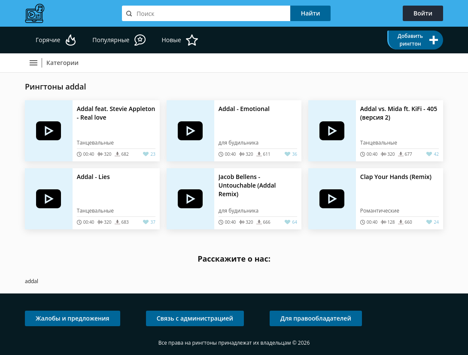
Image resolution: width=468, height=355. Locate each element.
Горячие (48, 40)
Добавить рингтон (410, 39)
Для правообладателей (315, 318)
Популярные (110, 40)
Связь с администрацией (195, 318)
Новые (171, 40)
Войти (422, 13)
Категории (62, 63)
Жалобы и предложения (72, 318)
